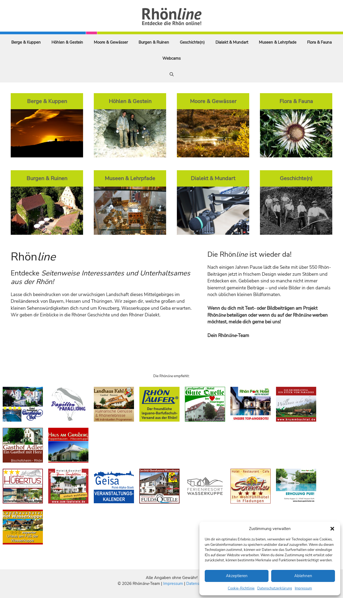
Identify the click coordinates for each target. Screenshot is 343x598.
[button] (332, 528)
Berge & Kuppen (26, 42)
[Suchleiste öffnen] (171, 74)
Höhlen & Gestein (67, 42)
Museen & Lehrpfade (277, 42)
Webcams (171, 58)
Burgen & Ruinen (154, 42)
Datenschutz (197, 583)
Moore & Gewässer (111, 42)
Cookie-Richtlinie (241, 588)
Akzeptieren (237, 575)
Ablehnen (303, 575)
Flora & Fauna (319, 42)
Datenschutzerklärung (274, 588)
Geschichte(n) (192, 42)
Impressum (303, 588)
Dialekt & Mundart (231, 42)
